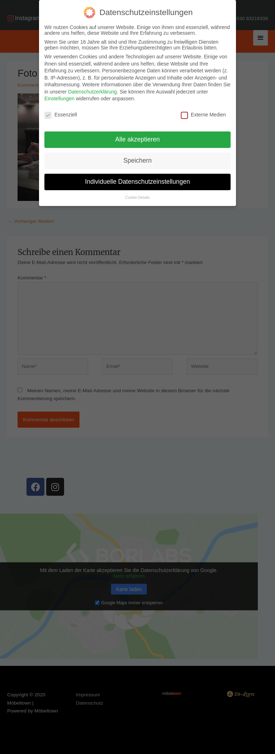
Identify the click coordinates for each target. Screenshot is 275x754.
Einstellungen (59, 98)
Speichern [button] (138, 160)
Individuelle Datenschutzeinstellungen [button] (137, 181)
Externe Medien (203, 114)
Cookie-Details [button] (137, 197)
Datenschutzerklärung (92, 92)
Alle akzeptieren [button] (137, 139)
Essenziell (60, 114)
